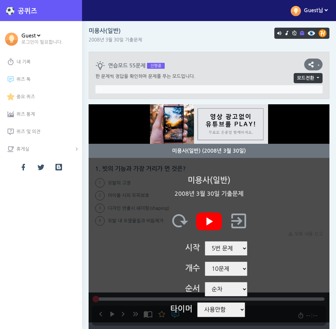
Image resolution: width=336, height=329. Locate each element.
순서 (192, 288)
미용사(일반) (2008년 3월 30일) (209, 150)
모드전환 (305, 78)
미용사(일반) (105, 31)
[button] (42, 38)
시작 (192, 248)
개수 (192, 268)
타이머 (181, 309)
